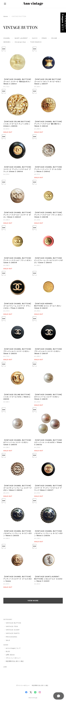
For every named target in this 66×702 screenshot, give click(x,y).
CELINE (54, 38)
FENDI (44, 38)
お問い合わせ (10, 655)
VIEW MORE (33, 601)
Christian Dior (20, 42)
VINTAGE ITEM (12, 626)
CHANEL (6, 38)
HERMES (6, 42)
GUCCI (34, 38)
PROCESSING (11, 637)
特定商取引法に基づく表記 (15, 661)
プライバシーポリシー (13, 658)
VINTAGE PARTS (12, 633)
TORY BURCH (35, 42)
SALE (8, 640)
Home (5, 16)
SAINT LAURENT (21, 38)
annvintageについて (13, 648)
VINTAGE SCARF (13, 630)
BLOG (8, 651)
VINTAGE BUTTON (13, 623)
